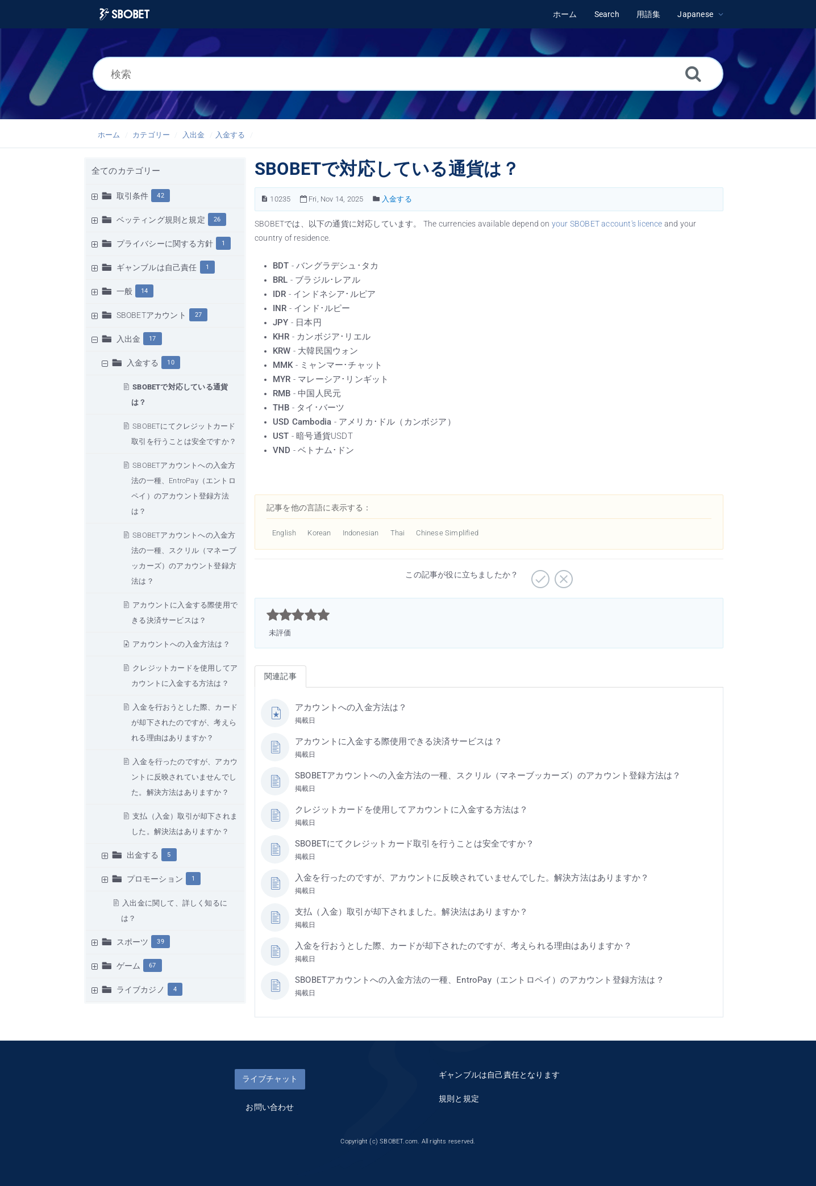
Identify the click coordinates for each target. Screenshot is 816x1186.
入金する (230, 135)
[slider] (298, 615)
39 (160, 941)
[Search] (693, 73)
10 (170, 362)
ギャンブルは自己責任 (156, 267)
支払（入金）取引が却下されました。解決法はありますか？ (411, 912)
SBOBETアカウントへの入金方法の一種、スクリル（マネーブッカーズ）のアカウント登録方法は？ (488, 775)
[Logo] (124, 14)
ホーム (109, 135)
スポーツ (132, 941)
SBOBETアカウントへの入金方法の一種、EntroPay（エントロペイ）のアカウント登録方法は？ (479, 980)
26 (217, 219)
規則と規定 (459, 1098)
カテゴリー (151, 135)
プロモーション (155, 878)
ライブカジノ (140, 989)
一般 (124, 291)
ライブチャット (270, 1078)
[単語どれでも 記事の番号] (264, 199)
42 (160, 195)
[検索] (408, 74)
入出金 (193, 135)
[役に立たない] (562, 575)
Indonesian (361, 533)
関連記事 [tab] (280, 676)
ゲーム (128, 965)
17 (152, 338)
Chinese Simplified (447, 533)
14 (144, 291)
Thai (397, 533)
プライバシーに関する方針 (164, 243)
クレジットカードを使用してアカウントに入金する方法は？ (411, 809)
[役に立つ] (538, 575)
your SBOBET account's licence (607, 223)
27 (198, 314)
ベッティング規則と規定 (160, 219)
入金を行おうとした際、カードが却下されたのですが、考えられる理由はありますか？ (184, 722)
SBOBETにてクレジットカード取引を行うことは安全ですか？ (414, 844)
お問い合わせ (269, 1107)
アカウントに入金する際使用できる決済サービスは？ (398, 741)
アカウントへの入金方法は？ (181, 644)
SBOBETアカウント (151, 315)
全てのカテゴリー (126, 171)
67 (152, 965)
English (284, 533)
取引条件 (132, 195)
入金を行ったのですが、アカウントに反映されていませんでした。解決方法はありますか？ (184, 777)
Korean (319, 533)
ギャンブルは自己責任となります (499, 1074)
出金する (143, 855)
